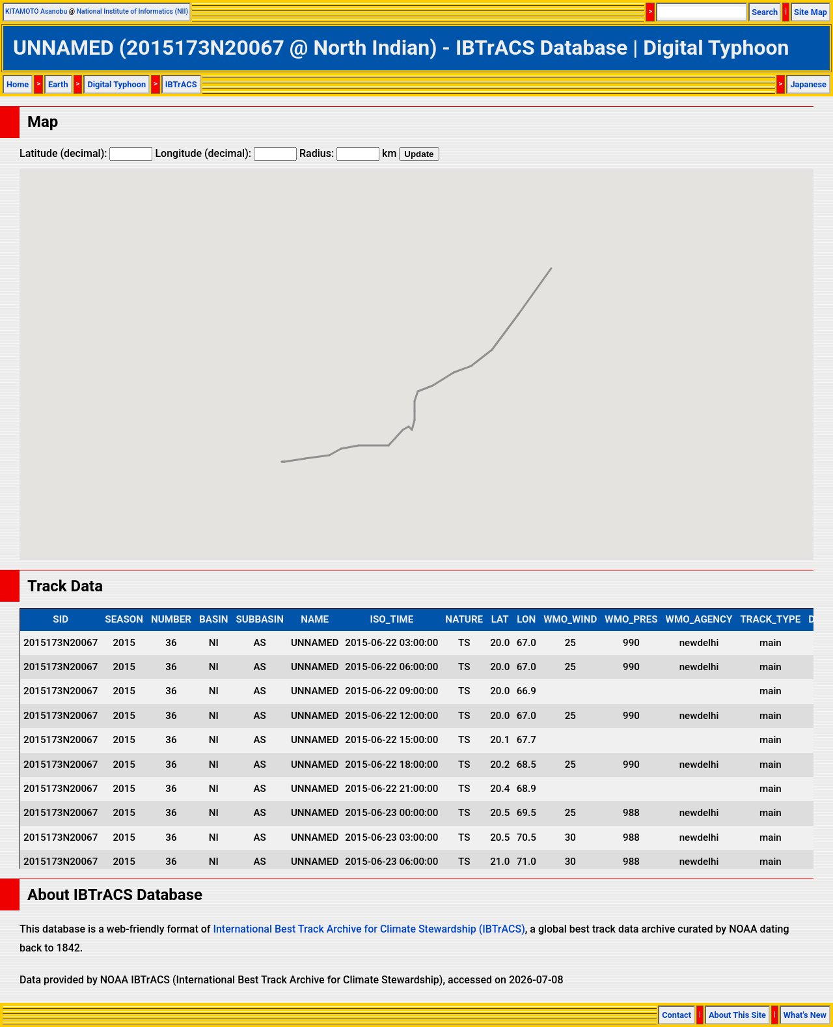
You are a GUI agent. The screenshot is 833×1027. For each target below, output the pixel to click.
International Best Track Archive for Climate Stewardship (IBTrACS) (369, 929)
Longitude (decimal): (226, 153)
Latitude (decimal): (86, 153)
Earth (58, 84)
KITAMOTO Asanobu (36, 11)
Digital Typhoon (116, 84)
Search (765, 12)
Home (18, 84)
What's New (805, 1015)
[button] (284, 450)
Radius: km (347, 153)
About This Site (737, 1015)
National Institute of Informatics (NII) (132, 11)
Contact (676, 1015)
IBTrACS (181, 84)
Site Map (810, 12)
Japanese (808, 84)
